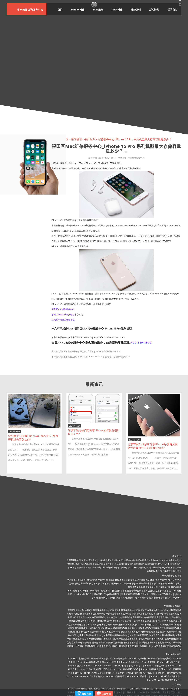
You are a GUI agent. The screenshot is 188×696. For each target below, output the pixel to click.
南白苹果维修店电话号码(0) (156, 617)
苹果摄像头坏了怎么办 (171, 583)
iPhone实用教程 (89, 579)
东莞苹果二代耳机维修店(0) (164, 628)
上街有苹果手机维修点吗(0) (144, 620)
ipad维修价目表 (122, 579)
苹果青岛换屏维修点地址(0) (118, 613)
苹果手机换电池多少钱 (77, 560)
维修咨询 (86, 693)
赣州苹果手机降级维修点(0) (121, 646)
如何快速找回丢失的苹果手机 (157, 590)
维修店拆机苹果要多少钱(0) (125, 624)
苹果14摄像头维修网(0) (101, 624)
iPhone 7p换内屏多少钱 (159, 658)
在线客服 (106, 693)
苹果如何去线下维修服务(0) (95, 620)
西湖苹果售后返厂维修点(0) (138, 642)
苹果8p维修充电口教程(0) (88, 642)
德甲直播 (177, 571)
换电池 (71, 314)
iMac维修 (117, 9)
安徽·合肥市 (134, 688)
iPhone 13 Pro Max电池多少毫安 (88, 672)
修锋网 (124, 567)
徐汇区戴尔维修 (110, 560)
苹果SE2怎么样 (135, 665)
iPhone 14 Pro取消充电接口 (139, 672)
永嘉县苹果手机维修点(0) (143, 613)
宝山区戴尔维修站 (136, 563)
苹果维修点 (173, 560)
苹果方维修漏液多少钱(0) (79, 617)
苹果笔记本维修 (138, 579)
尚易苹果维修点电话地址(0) (153, 631)
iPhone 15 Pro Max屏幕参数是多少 (163, 680)
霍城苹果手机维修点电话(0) (102, 631)
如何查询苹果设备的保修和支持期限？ (153, 597)
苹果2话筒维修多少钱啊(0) (80, 610)
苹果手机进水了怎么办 (149, 583)
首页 (60, 9)
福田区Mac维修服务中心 (63, 309)
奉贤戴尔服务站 (169, 567)
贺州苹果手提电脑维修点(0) (168, 613)
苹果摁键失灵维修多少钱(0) (138, 628)
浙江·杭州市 (94, 688)
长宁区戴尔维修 (171, 563)
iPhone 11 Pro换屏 (93, 665)
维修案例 (136, 9)
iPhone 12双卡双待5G (155, 665)
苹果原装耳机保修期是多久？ (135, 594)
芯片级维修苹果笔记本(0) (141, 635)
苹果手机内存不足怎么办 (92, 583)
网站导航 (98, 594)
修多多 (117, 567)
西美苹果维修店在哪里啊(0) (93, 613)
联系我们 (172, 9)
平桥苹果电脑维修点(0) (161, 642)
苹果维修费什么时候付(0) (146, 646)
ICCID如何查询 (152, 579)
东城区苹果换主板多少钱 (63, 319)
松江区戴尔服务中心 (137, 567)
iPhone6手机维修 (99, 658)
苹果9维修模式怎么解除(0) (112, 642)
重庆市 (70, 688)
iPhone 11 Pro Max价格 (115, 665)
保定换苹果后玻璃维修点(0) (125, 638)
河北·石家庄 (107, 688)
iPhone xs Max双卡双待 (168, 662)
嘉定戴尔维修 (120, 563)
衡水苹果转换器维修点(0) (156, 610)
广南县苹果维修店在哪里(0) (130, 617)
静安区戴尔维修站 (105, 567)
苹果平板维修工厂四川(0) (150, 624)
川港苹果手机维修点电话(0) (131, 610)
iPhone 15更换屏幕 (115, 676)
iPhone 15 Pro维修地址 (137, 676)
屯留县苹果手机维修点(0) (96, 646)
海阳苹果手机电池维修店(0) (104, 617)
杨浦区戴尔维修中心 (154, 563)
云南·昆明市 (174, 688)
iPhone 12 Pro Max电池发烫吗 (93, 669)
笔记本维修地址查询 (145, 560)
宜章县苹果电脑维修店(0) (165, 635)
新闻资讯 (154, 9)
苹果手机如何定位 (168, 579)
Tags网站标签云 (111, 594)
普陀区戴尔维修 (88, 567)
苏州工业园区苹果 (60, 314)
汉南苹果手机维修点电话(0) (105, 610)
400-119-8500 (141, 342)
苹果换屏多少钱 (150, 587)
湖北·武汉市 (147, 688)
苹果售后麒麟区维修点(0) (100, 638)
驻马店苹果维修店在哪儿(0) (151, 638)
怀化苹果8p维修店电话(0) (113, 628)
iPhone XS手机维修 (130, 662)
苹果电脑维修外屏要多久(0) (87, 628)
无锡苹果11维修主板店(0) (78, 624)
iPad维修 (98, 9)
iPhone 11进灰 (75, 665)
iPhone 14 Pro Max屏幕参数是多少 (87, 676)
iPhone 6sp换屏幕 (118, 658)
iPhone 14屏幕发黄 (115, 672)
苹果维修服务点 (74, 579)
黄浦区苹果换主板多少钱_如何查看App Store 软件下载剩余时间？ (90, 351)
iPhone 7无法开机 (137, 658)
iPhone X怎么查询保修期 (121, 597)
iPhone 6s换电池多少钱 (78, 658)
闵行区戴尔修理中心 (104, 563)
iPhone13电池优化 (149, 669)
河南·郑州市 (81, 688)
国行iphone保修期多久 (161, 594)
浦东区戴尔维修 (87, 563)
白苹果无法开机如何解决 (169, 587)
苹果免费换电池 (135, 587)
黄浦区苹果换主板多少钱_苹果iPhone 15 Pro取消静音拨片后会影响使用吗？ (94, 356)
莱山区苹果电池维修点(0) (169, 620)
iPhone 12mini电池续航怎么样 (124, 669)
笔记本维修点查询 (127, 560)
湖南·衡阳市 (121, 688)
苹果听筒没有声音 (113, 583)
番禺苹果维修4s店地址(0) (91, 635)
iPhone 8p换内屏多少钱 (88, 662)
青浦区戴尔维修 (154, 567)
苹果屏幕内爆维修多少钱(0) (116, 635)
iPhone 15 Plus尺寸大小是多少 (165, 676)
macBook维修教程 (83, 594)
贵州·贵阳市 (160, 688)
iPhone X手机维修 (110, 662)
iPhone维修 (77, 9)
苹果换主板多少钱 (130, 583)
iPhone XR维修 (148, 662)
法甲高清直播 (166, 571)
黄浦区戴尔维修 (95, 560)
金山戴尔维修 (161, 560)
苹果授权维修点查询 (131, 590)
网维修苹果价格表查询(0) (119, 620)
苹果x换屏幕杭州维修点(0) (128, 631)
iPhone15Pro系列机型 (118, 328)
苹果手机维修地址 (106, 579)
